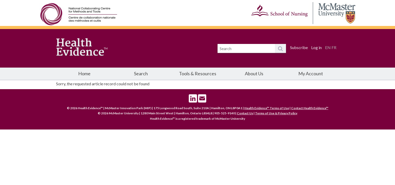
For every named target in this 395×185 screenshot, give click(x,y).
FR (333, 47)
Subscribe (299, 47)
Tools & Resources (197, 73)
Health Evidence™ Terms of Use (266, 108)
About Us (254, 73)
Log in (316, 47)
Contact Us (245, 113)
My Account (310, 73)
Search (141, 73)
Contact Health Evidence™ (309, 108)
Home (84, 73)
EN (328, 47)
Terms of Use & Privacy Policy (276, 113)
